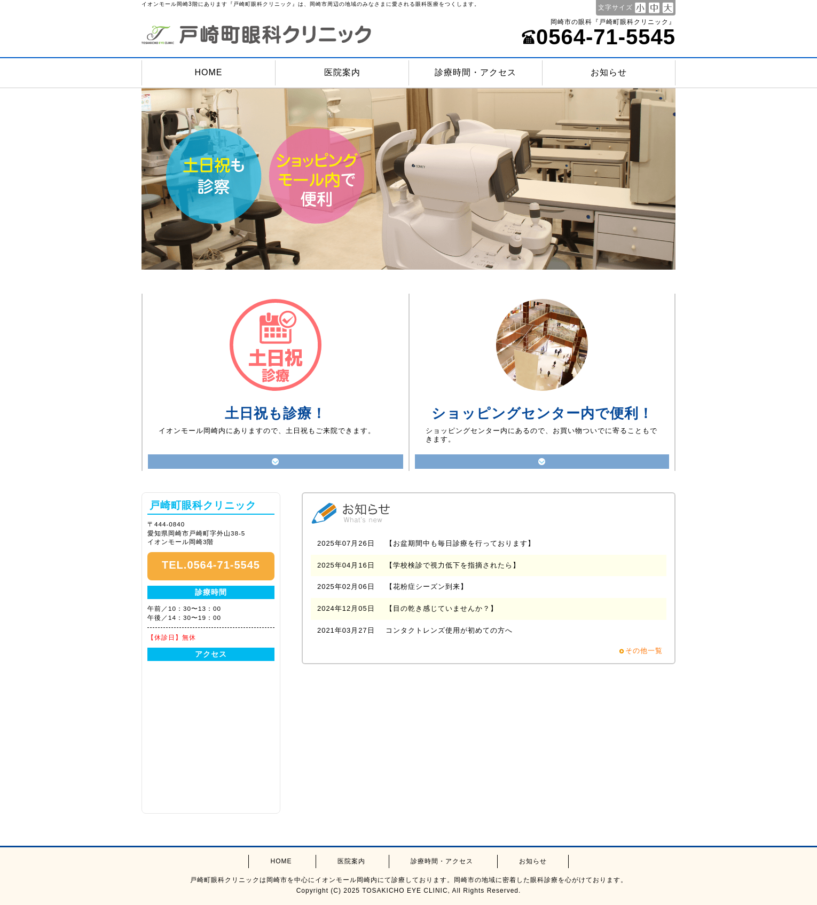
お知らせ (609, 72)
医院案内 (342, 72)
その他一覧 (644, 651)
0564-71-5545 (598, 37)
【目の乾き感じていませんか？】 (442, 608)
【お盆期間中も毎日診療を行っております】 (460, 543)
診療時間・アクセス (475, 72)
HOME (209, 72)
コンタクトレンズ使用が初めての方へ (449, 630)
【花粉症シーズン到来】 (427, 587)
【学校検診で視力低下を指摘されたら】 (453, 565)
